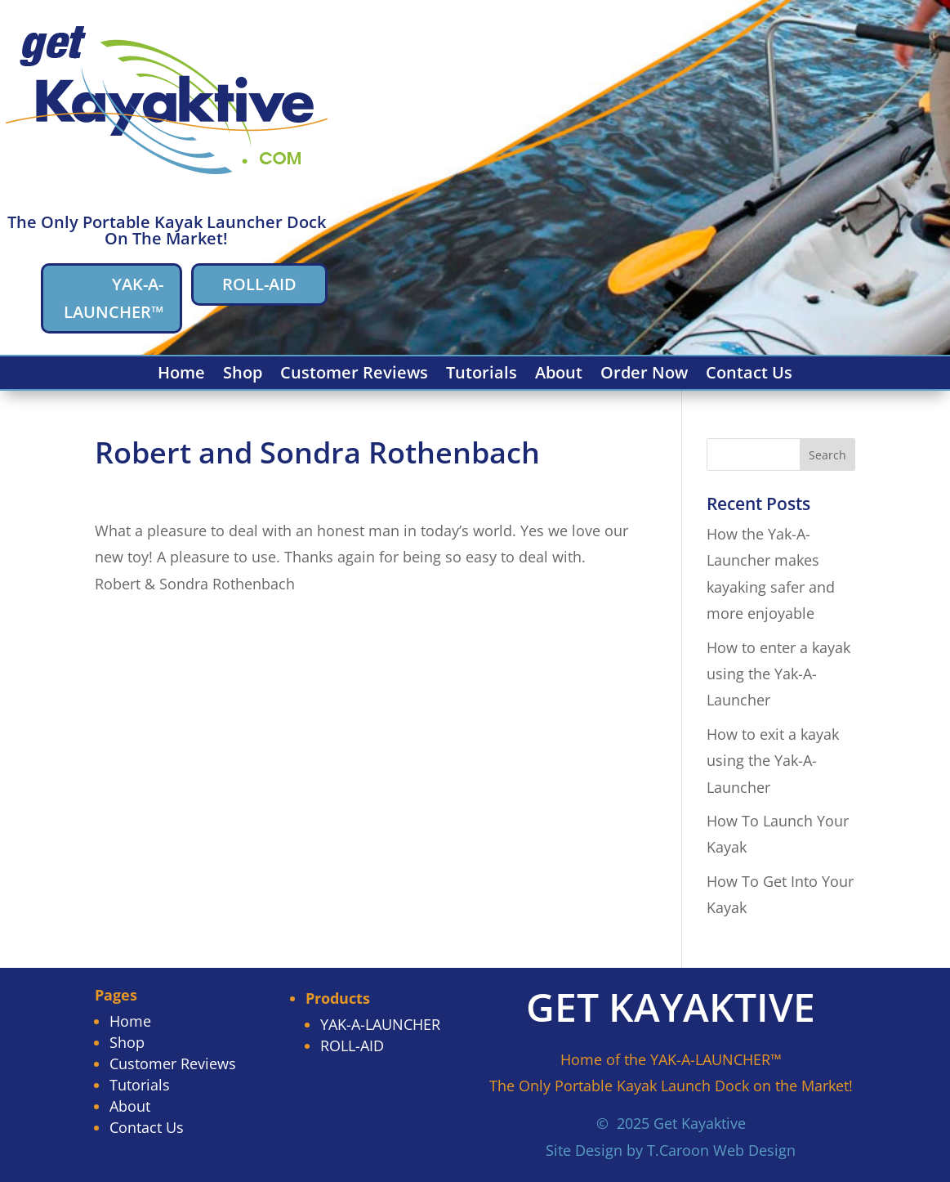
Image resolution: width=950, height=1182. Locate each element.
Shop (242, 375)
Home (181, 375)
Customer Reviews (354, 375)
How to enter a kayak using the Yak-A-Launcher (778, 674)
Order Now (644, 375)
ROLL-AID (259, 284)
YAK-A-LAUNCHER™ (113, 298)
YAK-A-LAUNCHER (380, 1024)
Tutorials (481, 375)
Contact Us (749, 375)
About (558, 375)
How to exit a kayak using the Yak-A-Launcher (773, 760)
